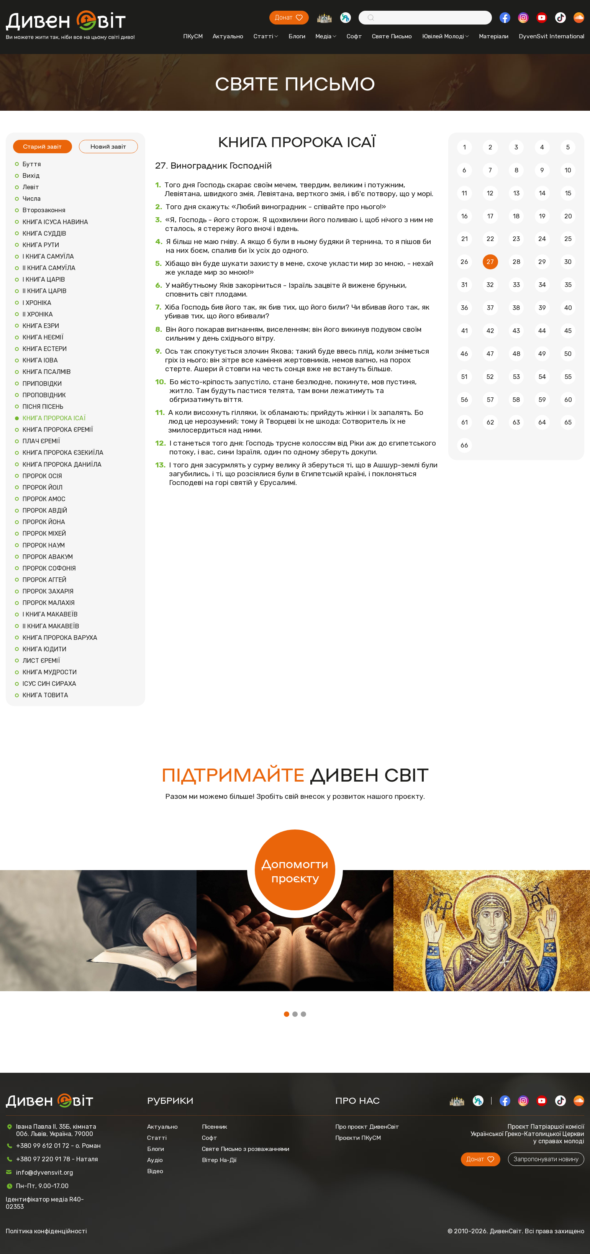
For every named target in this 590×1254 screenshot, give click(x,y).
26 (464, 262)
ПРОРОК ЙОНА (44, 522)
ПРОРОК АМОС (44, 499)
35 (568, 285)
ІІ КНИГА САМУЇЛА (49, 268)
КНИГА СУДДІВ (44, 233)
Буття (32, 164)
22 (490, 239)
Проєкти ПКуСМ (358, 1137)
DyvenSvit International (551, 36)
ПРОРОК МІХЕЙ (44, 533)
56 (464, 399)
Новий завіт (108, 146)
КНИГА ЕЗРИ (41, 325)
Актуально (228, 36)
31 (464, 285)
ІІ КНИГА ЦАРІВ (45, 291)
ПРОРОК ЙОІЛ (42, 487)
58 (516, 399)
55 (568, 376)
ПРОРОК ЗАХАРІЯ (48, 591)
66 (464, 445)
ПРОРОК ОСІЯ (42, 476)
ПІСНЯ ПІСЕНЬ (43, 406)
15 (568, 193)
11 (464, 193)
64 (542, 422)
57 (490, 399)
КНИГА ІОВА (40, 360)
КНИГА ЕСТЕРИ (45, 348)
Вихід (31, 175)
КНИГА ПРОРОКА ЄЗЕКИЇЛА (63, 452)
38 (516, 307)
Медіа (325, 36)
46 (464, 353)
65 (568, 422)
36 (464, 307)
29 (542, 262)
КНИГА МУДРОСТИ (50, 672)
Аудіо (155, 1160)
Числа (32, 198)
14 (542, 193)
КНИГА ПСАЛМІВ (47, 371)
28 (516, 262)
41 (464, 330)
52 (490, 376)
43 (516, 330)
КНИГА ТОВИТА (45, 695)
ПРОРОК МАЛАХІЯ (49, 603)
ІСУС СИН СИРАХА (49, 683)
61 (464, 422)
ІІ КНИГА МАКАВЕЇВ (51, 626)
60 (568, 399)
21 (464, 239)
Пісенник (214, 1126)
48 (516, 353)
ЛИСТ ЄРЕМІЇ (41, 660)
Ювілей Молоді (445, 36)
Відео (155, 1171)
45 (568, 330)
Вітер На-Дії (219, 1160)
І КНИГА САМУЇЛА (48, 256)
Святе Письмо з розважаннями (245, 1148)
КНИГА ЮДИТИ (44, 649)
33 (516, 285)
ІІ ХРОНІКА (38, 314)
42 (490, 330)
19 (542, 216)
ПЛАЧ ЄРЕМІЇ (41, 441)
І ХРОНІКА (37, 303)
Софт (354, 36)
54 (542, 376)
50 (568, 353)
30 (568, 262)
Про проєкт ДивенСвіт (367, 1126)
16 (464, 216)
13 (516, 193)
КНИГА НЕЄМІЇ (43, 337)
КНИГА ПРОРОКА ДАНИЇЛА (62, 464)
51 (464, 376)
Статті (266, 36)
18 (516, 216)
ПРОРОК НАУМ (44, 545)
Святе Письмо (392, 36)
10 (568, 170)
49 (542, 353)
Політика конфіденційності (46, 1231)
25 (568, 239)
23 (516, 239)
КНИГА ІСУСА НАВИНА (55, 222)
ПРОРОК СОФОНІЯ (49, 568)
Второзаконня (44, 210)
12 (490, 193)
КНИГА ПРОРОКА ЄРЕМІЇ (58, 429)
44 (542, 330)
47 (490, 353)
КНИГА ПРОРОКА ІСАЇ (54, 418)
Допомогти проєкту (295, 870)
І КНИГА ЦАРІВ (44, 279)
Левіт (31, 187)
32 (490, 285)
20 (568, 216)
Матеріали (493, 36)
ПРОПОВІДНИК (44, 395)
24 (542, 239)
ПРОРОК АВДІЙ (45, 510)
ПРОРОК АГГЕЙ (44, 580)
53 (516, 376)
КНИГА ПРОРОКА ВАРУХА (60, 637)
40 (568, 307)
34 (542, 285)
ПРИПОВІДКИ (42, 383)
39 (542, 307)
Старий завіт (42, 146)
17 (490, 216)
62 (490, 422)
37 (490, 307)
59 (542, 399)
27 (490, 262)
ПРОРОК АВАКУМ (48, 557)
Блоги (296, 36)
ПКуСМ (193, 36)
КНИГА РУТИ (41, 245)
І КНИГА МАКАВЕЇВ (50, 614)
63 (516, 422)
